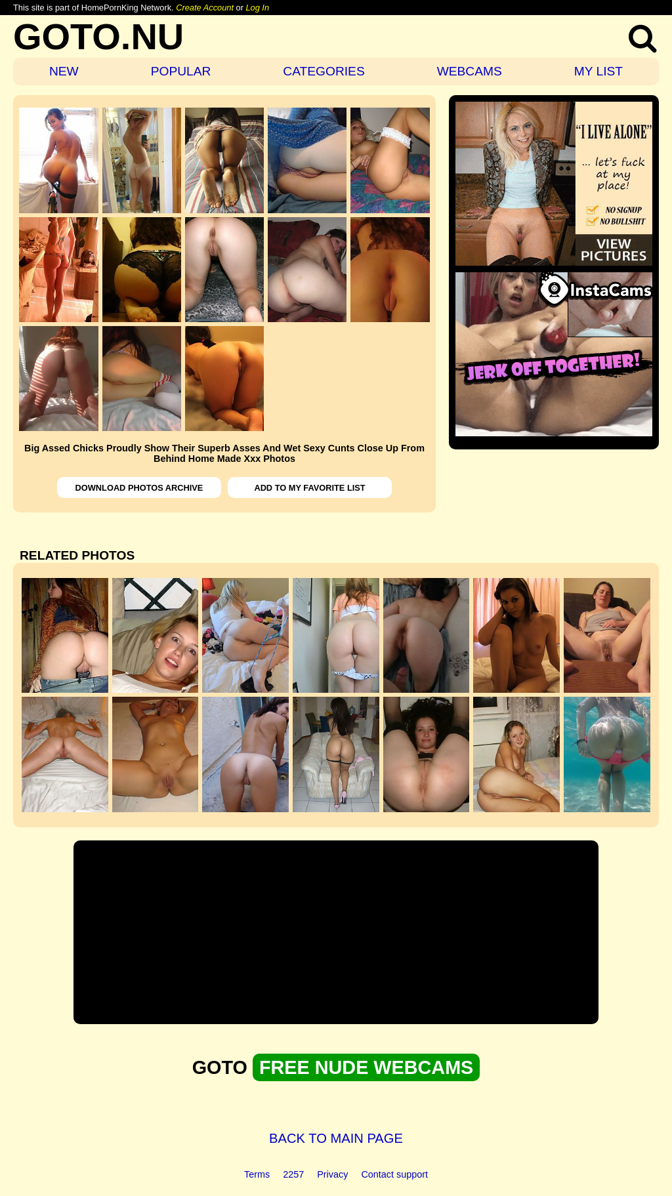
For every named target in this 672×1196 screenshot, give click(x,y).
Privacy (332, 1174)
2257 (293, 1174)
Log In (257, 7)
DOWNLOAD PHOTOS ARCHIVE (139, 488)
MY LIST (598, 71)
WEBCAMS (469, 71)
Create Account (205, 7)
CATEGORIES (323, 71)
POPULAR (181, 71)
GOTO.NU (98, 36)
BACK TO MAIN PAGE (336, 1138)
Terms (257, 1174)
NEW (64, 71)
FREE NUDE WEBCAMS (366, 1067)
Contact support (394, 1174)
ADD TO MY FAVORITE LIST (309, 488)
